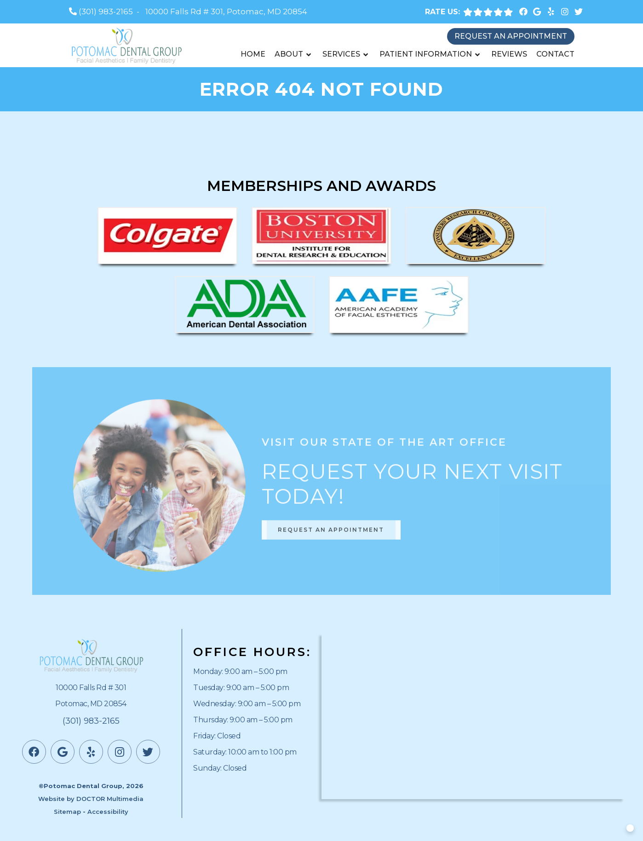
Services (341, 54)
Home (253, 54)
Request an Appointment (510, 36)
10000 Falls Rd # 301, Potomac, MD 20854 (226, 11)
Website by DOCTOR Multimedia (91, 798)
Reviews (509, 54)
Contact (555, 54)
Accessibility (107, 811)
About (289, 54)
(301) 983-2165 (106, 11)
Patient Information (425, 54)
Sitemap (67, 811)
